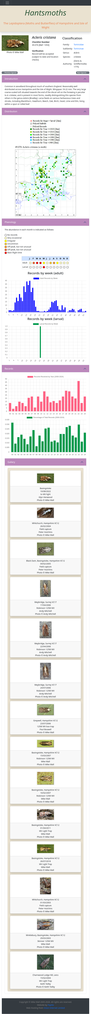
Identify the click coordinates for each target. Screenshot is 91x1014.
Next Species (82, 73)
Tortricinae (79, 48)
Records (9, 368)
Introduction (11, 78)
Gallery (11, 462)
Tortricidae (79, 44)
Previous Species (10, 73)
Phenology (10, 222)
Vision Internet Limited (54, 1008)
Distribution (11, 111)
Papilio (51, 1005)
